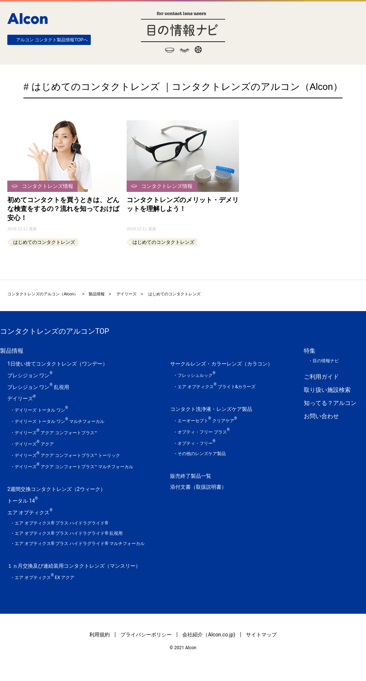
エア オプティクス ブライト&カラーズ (216, 386)
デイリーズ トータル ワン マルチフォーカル (59, 421)
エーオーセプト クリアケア (207, 420)
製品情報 (97, 294)
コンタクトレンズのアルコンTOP (54, 331)
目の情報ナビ (183, 32)
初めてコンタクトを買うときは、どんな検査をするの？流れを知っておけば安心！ (63, 209)
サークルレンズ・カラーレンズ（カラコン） (221, 364)
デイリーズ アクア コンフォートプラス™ (56, 432)
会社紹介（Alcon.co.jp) (208, 635)
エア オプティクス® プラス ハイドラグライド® (61, 523)
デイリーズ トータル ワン (41, 410)
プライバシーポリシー (146, 635)
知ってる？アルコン (330, 403)
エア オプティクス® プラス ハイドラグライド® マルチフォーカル (80, 543)
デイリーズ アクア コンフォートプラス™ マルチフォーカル (74, 466)
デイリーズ (126, 294)
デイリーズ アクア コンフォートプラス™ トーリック (67, 455)
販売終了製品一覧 (190, 476)
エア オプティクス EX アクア (44, 577)
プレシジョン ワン (29, 375)
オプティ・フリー (197, 443)
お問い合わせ (321, 416)
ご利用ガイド (321, 376)
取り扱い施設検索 (327, 389)
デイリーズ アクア (34, 444)
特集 (309, 350)
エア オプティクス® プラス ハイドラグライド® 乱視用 (69, 533)
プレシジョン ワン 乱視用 (38, 387)
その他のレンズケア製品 (202, 453)
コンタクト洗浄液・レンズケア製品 (211, 409)
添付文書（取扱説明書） (198, 487)
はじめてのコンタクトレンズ (44, 242)
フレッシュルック (197, 375)
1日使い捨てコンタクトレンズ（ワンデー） (57, 364)
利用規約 (99, 635)
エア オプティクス (29, 512)
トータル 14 (22, 501)
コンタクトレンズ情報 (47, 186)
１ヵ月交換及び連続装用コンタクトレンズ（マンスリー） (74, 566)
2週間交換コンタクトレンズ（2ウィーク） (56, 489)
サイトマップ (261, 635)
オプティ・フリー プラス (204, 432)
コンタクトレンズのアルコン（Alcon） (42, 294)
